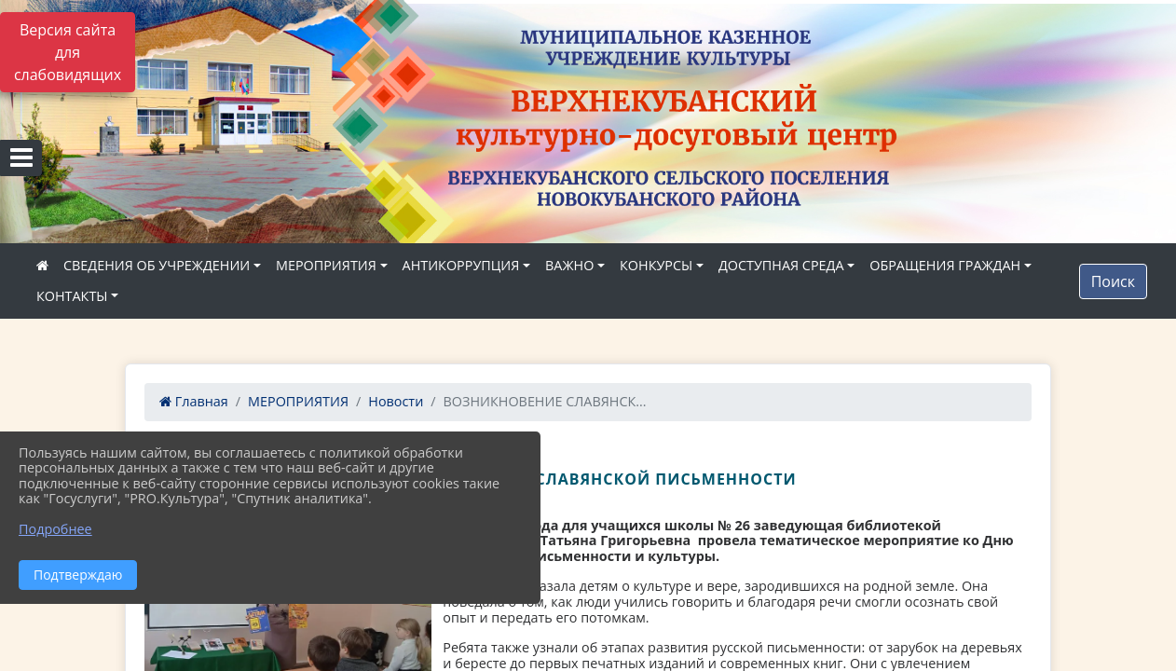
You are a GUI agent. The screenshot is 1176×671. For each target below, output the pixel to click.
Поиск (1113, 281)
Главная (193, 401)
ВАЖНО (569, 265)
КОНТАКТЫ (72, 296)
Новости (395, 401)
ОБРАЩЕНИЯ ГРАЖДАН (944, 265)
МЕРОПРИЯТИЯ (326, 265)
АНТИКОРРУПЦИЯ (461, 265)
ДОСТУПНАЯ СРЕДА (781, 265)
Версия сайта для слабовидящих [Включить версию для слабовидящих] (67, 52)
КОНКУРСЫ (656, 265)
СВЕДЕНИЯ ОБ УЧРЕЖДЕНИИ (156, 265)
